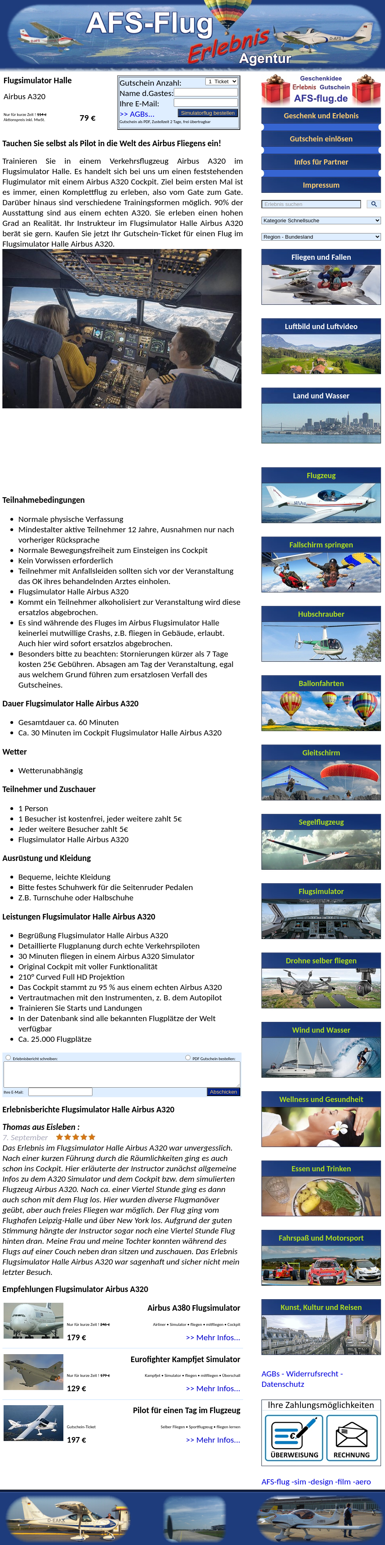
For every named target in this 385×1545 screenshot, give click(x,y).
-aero (362, 1481)
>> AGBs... (137, 114)
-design (320, 1481)
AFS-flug (275, 1481)
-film (343, 1481)
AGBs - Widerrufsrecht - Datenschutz (302, 1379)
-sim (298, 1481)
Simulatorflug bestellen (208, 113)
